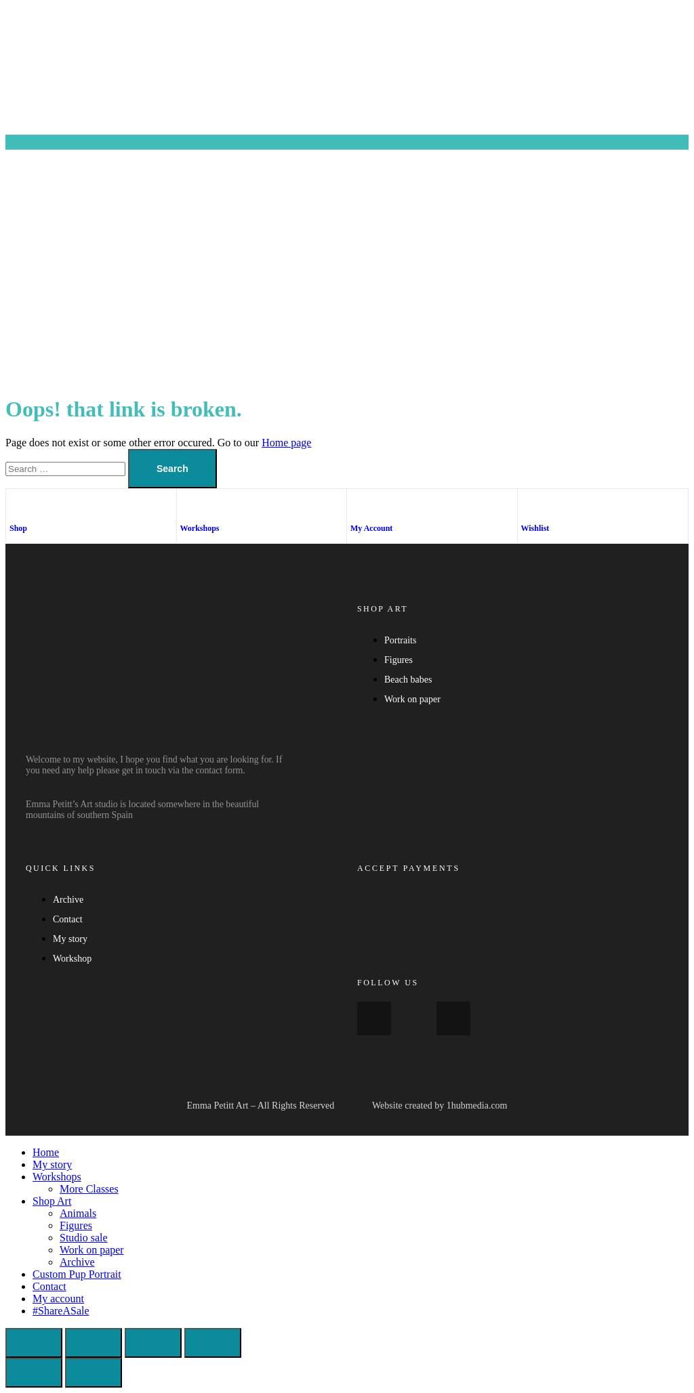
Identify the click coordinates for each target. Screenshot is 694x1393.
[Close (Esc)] (212, 1343)
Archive (77, 1262)
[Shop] (16, 506)
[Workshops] (187, 506)
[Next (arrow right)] (93, 1373)
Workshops (200, 528)
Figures (76, 1225)
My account (58, 1298)
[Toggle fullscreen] (93, 1343)
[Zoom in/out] (33, 1343)
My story (52, 1164)
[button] (347, 142)
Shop (18, 528)
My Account (371, 528)
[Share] (153, 1343)
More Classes (89, 1189)
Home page (286, 442)
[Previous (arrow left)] (33, 1373)
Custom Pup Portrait (77, 1274)
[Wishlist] (528, 506)
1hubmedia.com (477, 1105)
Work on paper (92, 1250)
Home (46, 1152)
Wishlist (535, 528)
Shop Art (52, 1201)
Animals (78, 1213)
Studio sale (84, 1237)
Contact (49, 1286)
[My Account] (357, 506)
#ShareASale (61, 1310)
